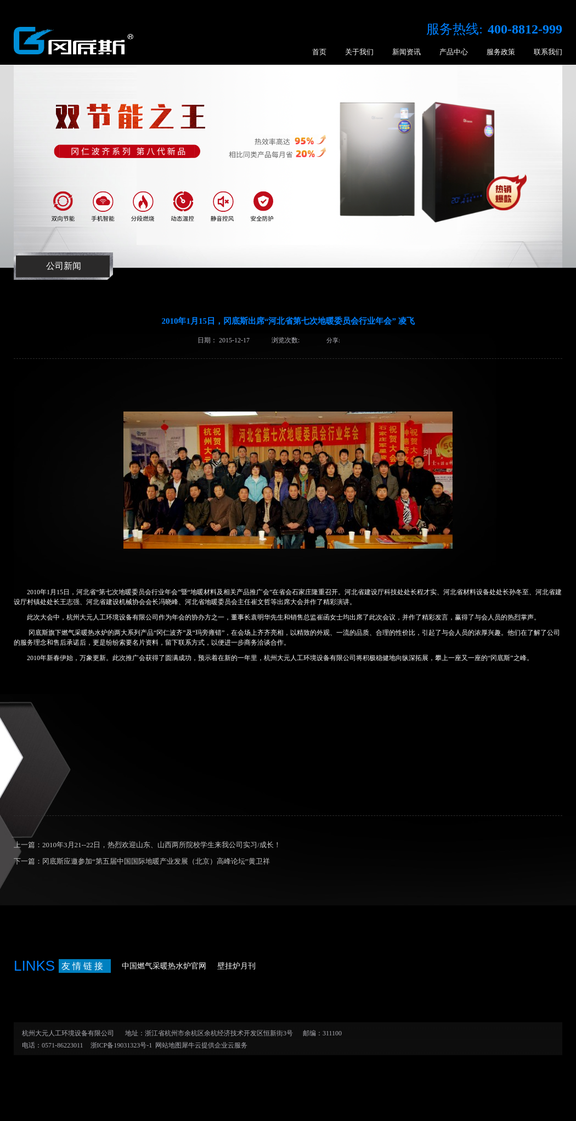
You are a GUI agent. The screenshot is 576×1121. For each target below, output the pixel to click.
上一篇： (147, 845)
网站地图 (167, 1045)
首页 (319, 52)
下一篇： (142, 861)
